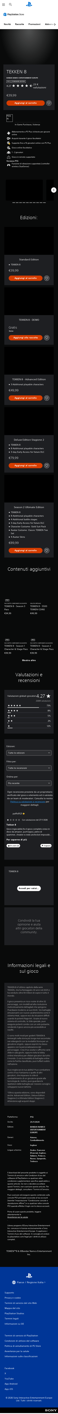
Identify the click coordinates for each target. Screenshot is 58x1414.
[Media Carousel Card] (24, 190)
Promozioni (34, 24)
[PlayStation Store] (14, 14)
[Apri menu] (3, 4)
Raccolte (19, 24)
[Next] (53, 190)
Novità (7, 24)
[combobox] (29, 753)
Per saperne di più (16, 839)
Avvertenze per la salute (17, 1217)
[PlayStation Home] (29, 4)
